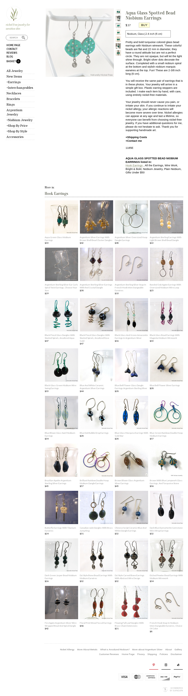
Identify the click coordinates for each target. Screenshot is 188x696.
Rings (10, 104)
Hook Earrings (134, 165)
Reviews (11, 52)
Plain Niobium (172, 168)
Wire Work (171, 165)
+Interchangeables (19, 87)
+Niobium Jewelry (19, 120)
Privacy (141, 654)
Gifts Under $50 (135, 172)
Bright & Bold (133, 168)
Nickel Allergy (67, 649)
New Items (14, 76)
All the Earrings (154, 165)
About (168, 649)
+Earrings (13, 82)
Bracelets (13, 99)
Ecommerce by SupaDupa (176, 689)
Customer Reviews (109, 654)
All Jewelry (14, 71)
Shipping (152, 654)
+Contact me (134, 140)
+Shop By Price (17, 125)
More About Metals (87, 649)
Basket (11, 61)
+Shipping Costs (136, 137)
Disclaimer (176, 654)
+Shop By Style (16, 131)
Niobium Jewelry (153, 168)
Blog (9, 56)
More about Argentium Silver (147, 649)
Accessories (14, 137)
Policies (164, 654)
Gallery (178, 649)
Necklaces (13, 93)
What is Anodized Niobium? (115, 649)
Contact (11, 49)
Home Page (13, 45)
